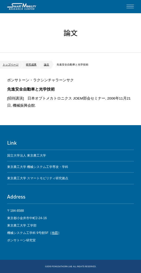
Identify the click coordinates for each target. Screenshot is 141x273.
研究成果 (31, 64)
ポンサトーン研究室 (21, 6)
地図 (55, 233)
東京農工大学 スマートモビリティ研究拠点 (37, 178)
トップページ (11, 64)
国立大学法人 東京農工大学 (26, 155)
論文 (46, 64)
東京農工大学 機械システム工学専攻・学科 (37, 167)
